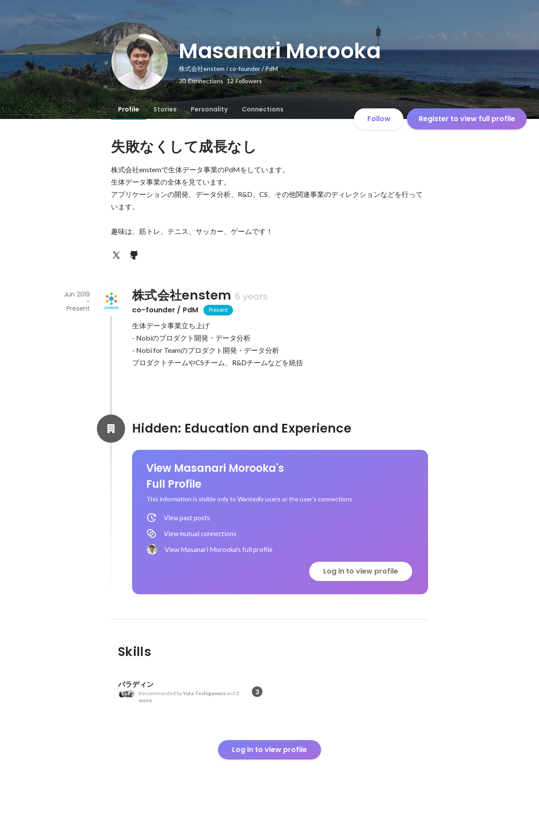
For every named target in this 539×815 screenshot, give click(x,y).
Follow (379, 119)
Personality (209, 109)
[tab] (128, 109)
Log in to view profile (360, 571)
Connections (263, 109)
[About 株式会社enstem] (111, 301)
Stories (165, 109)
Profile (128, 109)
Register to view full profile (467, 119)
